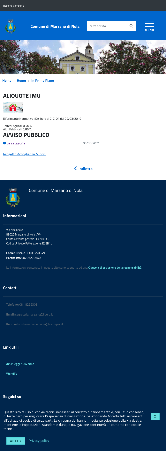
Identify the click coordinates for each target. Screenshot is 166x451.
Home (6, 80)
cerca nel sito (98, 26)
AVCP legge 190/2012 (20, 364)
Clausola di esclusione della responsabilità (114, 267)
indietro (83, 168)
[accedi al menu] (149, 25)
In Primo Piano (42, 80)
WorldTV (11, 373)
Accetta (15, 441)
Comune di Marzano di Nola (55, 26)
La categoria (16, 143)
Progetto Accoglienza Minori (24, 154)
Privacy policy (39, 440)
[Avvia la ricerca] (131, 26)
